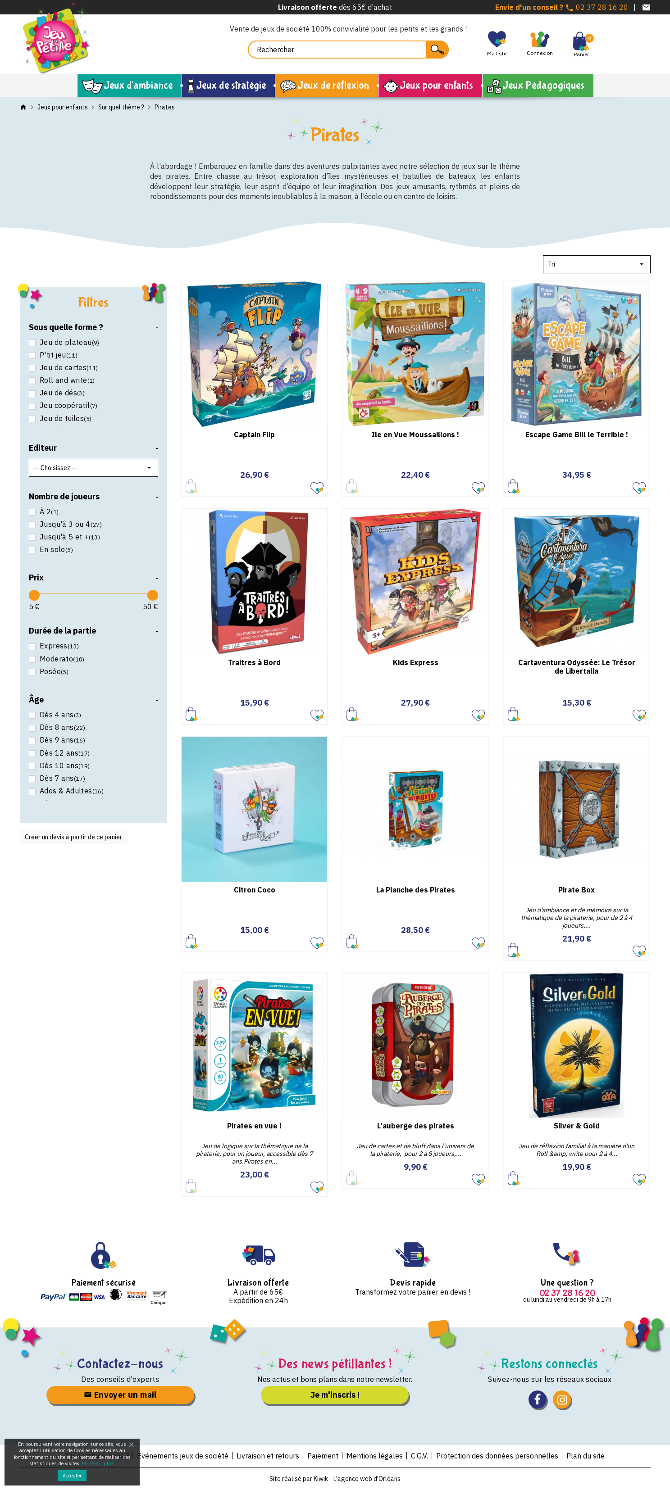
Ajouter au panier (514, 486)
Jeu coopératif (68, 405)
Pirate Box (576, 889)
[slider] (34, 595)
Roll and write (66, 380)
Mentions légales (374, 1455)
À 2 (48, 511)
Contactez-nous (120, 1364)
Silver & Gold (577, 1125)
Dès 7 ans (62, 778)
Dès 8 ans (62, 727)
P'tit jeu (58, 355)
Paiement (322, 1455)
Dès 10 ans (64, 765)
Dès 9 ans (62, 740)
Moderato (61, 659)
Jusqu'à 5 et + (69, 537)
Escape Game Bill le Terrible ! (576, 434)
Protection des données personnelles (497, 1455)
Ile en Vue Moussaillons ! (415, 434)
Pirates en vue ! (254, 1125)
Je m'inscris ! (335, 1395)
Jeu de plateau (69, 342)
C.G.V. (419, 1455)
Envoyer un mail (120, 1395)
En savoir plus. (98, 1463)
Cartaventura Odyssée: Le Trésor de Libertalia (576, 666)
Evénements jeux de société (182, 1455)
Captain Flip (254, 434)
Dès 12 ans (64, 753)
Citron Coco (254, 889)
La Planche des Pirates (415, 889)
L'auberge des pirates (415, 1125)
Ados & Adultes (71, 791)
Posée (53, 671)
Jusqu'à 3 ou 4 (70, 524)
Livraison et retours (268, 1455)
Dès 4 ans (60, 715)
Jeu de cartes (68, 367)
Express (58, 646)
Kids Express (415, 662)
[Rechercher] (348, 50)
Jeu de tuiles (65, 418)
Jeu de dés (61, 393)
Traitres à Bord (254, 662)
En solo (55, 549)
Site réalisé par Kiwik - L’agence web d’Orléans (335, 1479)
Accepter (72, 1475)
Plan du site (585, 1455)
